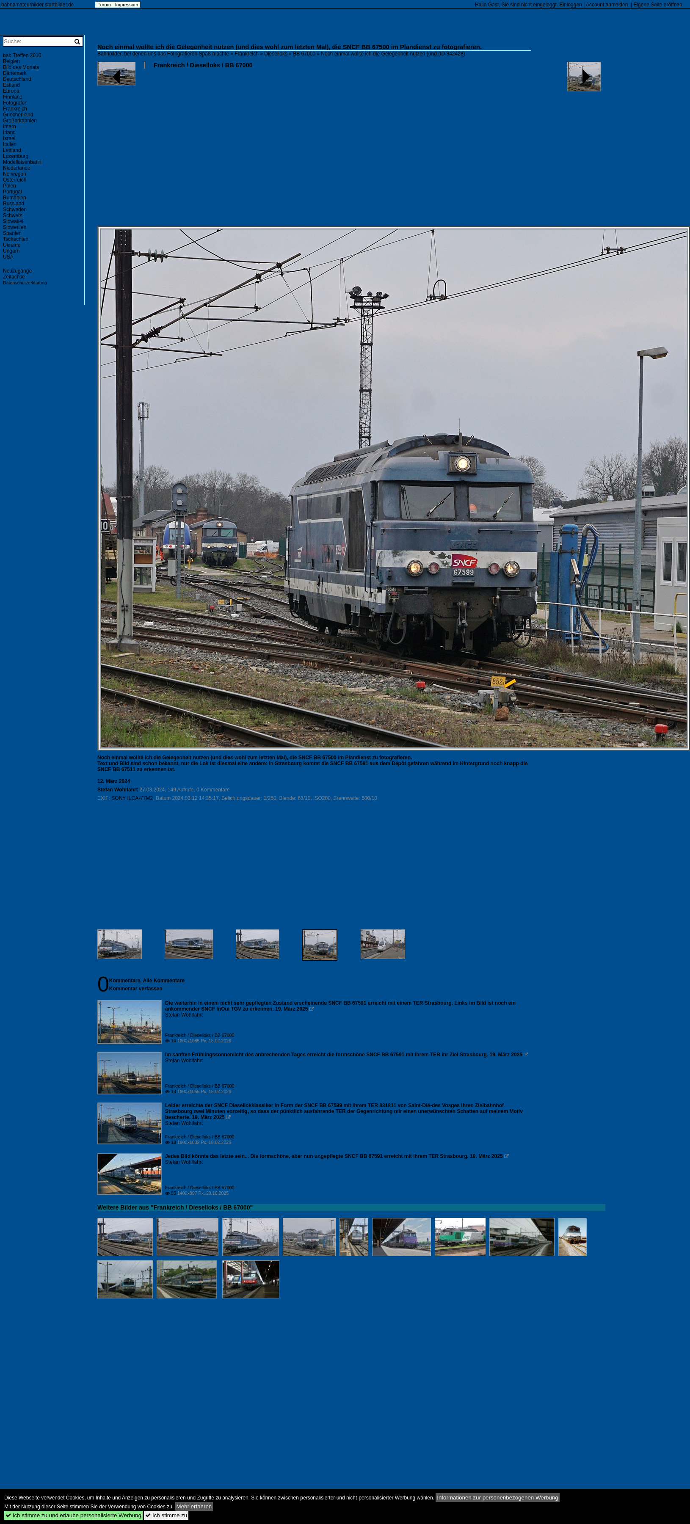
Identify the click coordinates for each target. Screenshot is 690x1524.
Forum (104, 4)
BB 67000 (304, 54)
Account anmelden (607, 5)
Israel (9, 138)
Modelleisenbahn (22, 162)
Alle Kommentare (164, 981)
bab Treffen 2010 (22, 55)
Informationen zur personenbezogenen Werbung (497, 1497)
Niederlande (16, 168)
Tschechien (15, 239)
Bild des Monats (21, 67)
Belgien (11, 61)
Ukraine (11, 245)
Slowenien (14, 227)
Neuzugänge (17, 271)
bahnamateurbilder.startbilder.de (37, 5)
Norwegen (14, 174)
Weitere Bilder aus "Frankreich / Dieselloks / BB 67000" (175, 1207)
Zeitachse (14, 277)
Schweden (15, 209)
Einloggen (570, 5)
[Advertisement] (261, 150)
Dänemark (14, 73)
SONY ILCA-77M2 (132, 798)
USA (8, 257)
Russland (13, 204)
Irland (9, 132)
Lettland (12, 150)
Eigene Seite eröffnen (657, 5)
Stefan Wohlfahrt (117, 790)
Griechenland (18, 115)
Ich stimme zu (166, 1515)
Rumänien (14, 198)
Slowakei (13, 221)
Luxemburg (15, 156)
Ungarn (11, 251)
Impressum (126, 4)
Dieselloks (275, 54)
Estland (11, 85)
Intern (9, 127)
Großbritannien (20, 121)
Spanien (12, 233)
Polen (9, 186)
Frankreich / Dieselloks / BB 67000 (203, 65)
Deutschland (17, 79)
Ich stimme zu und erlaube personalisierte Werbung (73, 1515)
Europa (11, 91)
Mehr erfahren (194, 1506)
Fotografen (15, 103)
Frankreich (247, 54)
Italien (10, 144)
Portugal (12, 192)
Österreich (14, 180)
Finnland (12, 97)
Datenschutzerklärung (25, 282)
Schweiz (12, 215)
